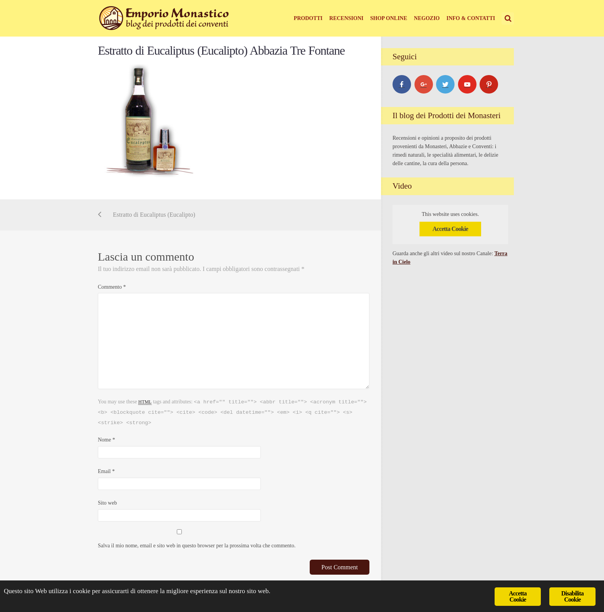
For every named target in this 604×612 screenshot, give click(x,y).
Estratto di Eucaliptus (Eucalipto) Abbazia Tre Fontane (221, 50)
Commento (112, 287)
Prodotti (308, 18)
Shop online (388, 18)
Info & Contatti (470, 18)
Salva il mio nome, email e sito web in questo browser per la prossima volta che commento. (196, 545)
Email (106, 471)
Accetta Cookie (450, 229)
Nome (106, 440)
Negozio (427, 18)
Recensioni (346, 18)
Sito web (107, 503)
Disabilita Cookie (572, 596)
